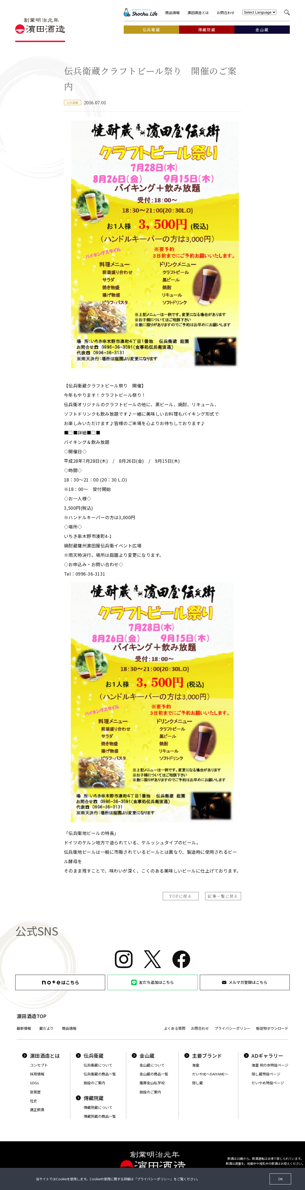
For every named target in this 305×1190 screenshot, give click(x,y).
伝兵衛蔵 (90, 1055)
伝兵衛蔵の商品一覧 (100, 1074)
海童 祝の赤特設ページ (270, 1065)
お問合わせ (226, 12)
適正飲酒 (37, 1109)
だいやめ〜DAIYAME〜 (210, 1074)
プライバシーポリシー (232, 1028)
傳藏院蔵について (98, 1107)
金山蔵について (152, 1065)
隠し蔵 (197, 1082)
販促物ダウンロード (272, 1028)
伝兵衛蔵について (98, 1065)
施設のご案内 (94, 1082)
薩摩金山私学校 (152, 1082)
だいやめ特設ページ (268, 1082)
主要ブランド (203, 1055)
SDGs (34, 1082)
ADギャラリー (263, 1055)
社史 (33, 1100)
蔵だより (46, 1028)
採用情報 (37, 1074)
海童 (195, 1065)
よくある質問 (174, 1028)
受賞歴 (35, 1092)
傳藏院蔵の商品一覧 (100, 1116)
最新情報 (24, 1028)
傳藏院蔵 (90, 1097)
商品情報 (172, 12)
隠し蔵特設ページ (266, 1074)
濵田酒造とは (198, 12)
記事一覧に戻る (223, 896)
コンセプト (39, 1065)
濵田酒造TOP (31, 1016)
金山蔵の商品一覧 (153, 1074)
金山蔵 (143, 1055)
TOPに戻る (180, 896)
